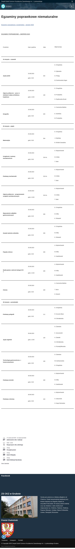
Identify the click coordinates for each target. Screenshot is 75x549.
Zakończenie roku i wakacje (14, 441)
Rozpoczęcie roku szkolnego (15, 446)
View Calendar (5, 464)
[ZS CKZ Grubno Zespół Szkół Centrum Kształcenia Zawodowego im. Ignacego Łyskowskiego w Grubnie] (6, 6)
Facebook (5, 541)
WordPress (12, 547)
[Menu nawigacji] (72, 6)
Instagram (13, 541)
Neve (2, 547)
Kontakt (20, 541)
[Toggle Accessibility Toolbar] (4, 537)
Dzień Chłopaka (11, 456)
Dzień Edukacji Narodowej (14, 461)
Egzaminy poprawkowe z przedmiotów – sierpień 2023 (17, 25)
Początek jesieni (11, 451)
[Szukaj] (72, 1)
